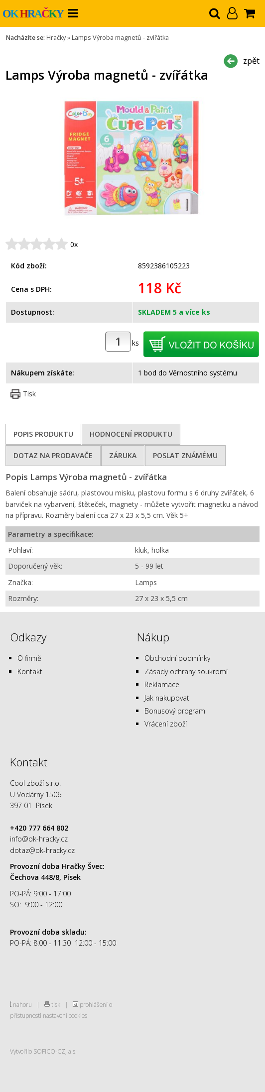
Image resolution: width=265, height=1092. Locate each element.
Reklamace (161, 684)
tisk (55, 1004)
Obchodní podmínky (177, 658)
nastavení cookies (65, 1015)
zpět (251, 60)
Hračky (56, 37)
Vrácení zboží (165, 723)
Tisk (29, 393)
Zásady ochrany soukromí (186, 671)
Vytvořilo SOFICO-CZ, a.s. (43, 1051)
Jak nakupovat (166, 698)
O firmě (29, 658)
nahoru (22, 1004)
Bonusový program (174, 711)
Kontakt (29, 671)
